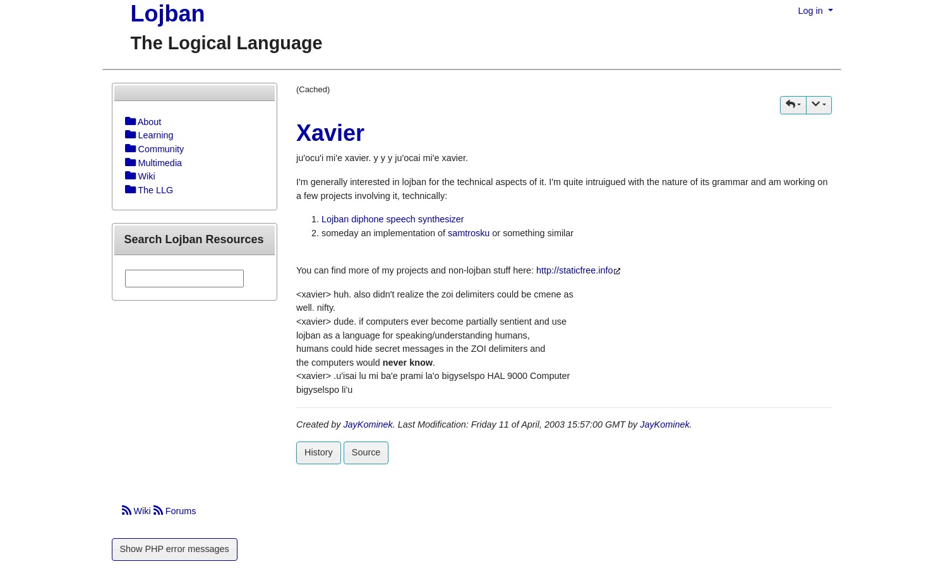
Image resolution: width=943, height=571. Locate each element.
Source (366, 452)
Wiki (137, 511)
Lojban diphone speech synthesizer (392, 219)
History (318, 452)
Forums (174, 511)
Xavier (330, 133)
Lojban (168, 14)
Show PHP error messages (174, 549)
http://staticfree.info (574, 270)
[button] (793, 105)
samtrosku (469, 233)
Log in (812, 11)
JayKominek (367, 424)
